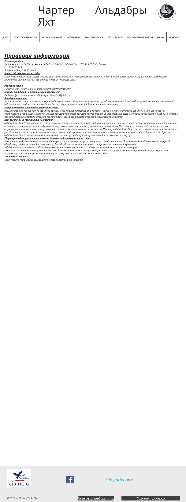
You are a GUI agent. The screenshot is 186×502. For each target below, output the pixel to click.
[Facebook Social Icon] (70, 479)
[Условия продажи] (150, 498)
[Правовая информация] (96, 498)
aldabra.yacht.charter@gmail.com (54, 88)
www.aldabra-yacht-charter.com (27, 76)
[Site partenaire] (119, 479)
